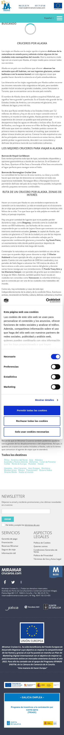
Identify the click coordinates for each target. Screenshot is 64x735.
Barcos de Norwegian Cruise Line (19, 172)
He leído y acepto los (22, 525)
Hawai (40, 463)
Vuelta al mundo (26, 472)
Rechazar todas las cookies (32, 421)
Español (48, 18)
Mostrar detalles (44, 400)
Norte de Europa (19, 463)
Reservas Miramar (10, 546)
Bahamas (33, 461)
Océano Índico (45, 470)
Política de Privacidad (43, 555)
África (6, 459)
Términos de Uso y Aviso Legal (47, 559)
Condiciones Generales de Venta (45, 550)
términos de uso (32, 525)
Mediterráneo (10, 470)
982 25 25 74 (24, 6)
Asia (31, 459)
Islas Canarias (20, 468)
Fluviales (32, 463)
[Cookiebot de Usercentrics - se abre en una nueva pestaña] (46, 300)
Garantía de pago (9, 538)
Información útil (9, 553)
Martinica (45, 468)
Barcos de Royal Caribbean (16, 155)
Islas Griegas (34, 468)
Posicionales (32, 470)
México (21, 470)
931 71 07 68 (40, 6)
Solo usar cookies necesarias (32, 431)
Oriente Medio (10, 472)
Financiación (7, 542)
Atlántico (39, 459)
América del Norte (19, 459)
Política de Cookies (42, 542)
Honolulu (8, 468)
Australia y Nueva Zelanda (16, 461)
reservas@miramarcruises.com (32, 8)
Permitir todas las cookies (32, 410)
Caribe (7, 463)
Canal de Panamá (48, 461)
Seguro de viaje (9, 549)
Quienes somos (41, 546)
